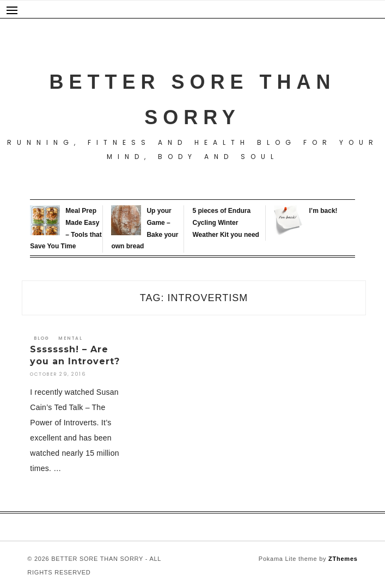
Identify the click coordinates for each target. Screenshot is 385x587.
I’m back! (323, 211)
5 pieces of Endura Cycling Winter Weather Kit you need (225, 222)
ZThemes (343, 558)
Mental (70, 338)
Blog (41, 338)
